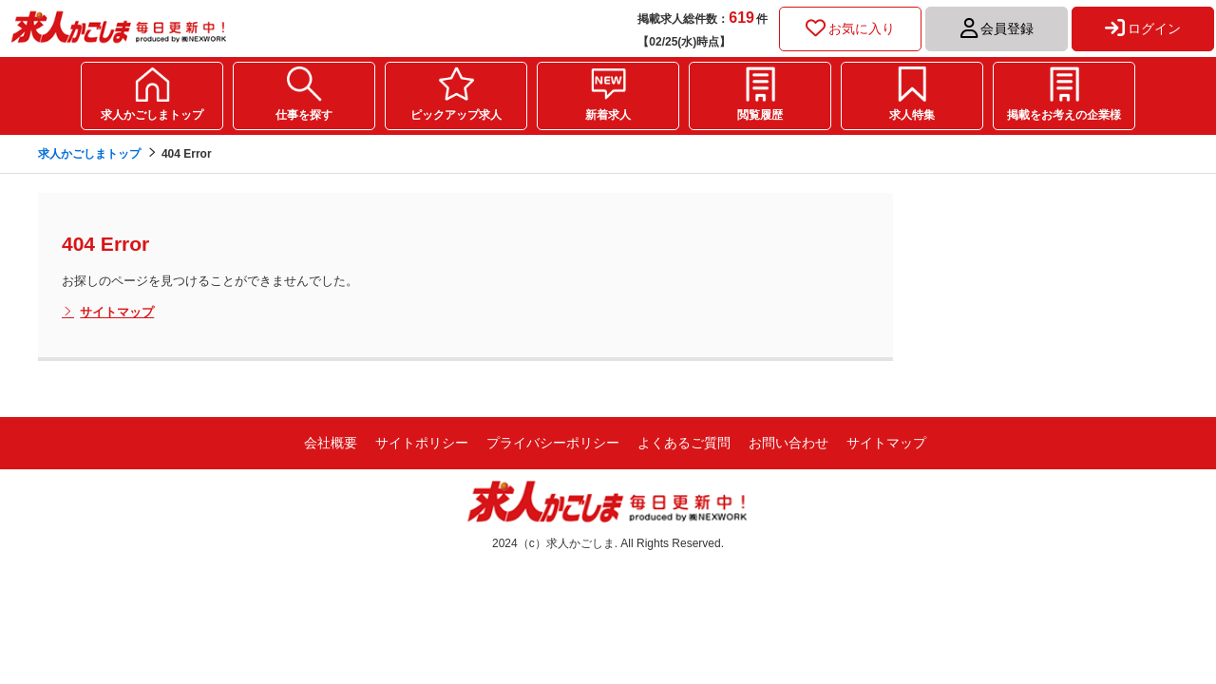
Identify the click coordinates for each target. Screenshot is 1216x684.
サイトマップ (108, 312)
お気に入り (850, 28)
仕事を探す (304, 115)
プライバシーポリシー (552, 442)
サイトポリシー (421, 442)
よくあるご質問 (684, 442)
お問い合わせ (788, 442)
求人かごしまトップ (152, 115)
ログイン (1143, 28)
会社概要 (330, 442)
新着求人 (608, 115)
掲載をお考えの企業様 (1064, 115)
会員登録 (997, 28)
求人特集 (912, 115)
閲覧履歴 (760, 115)
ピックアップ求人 (456, 115)
